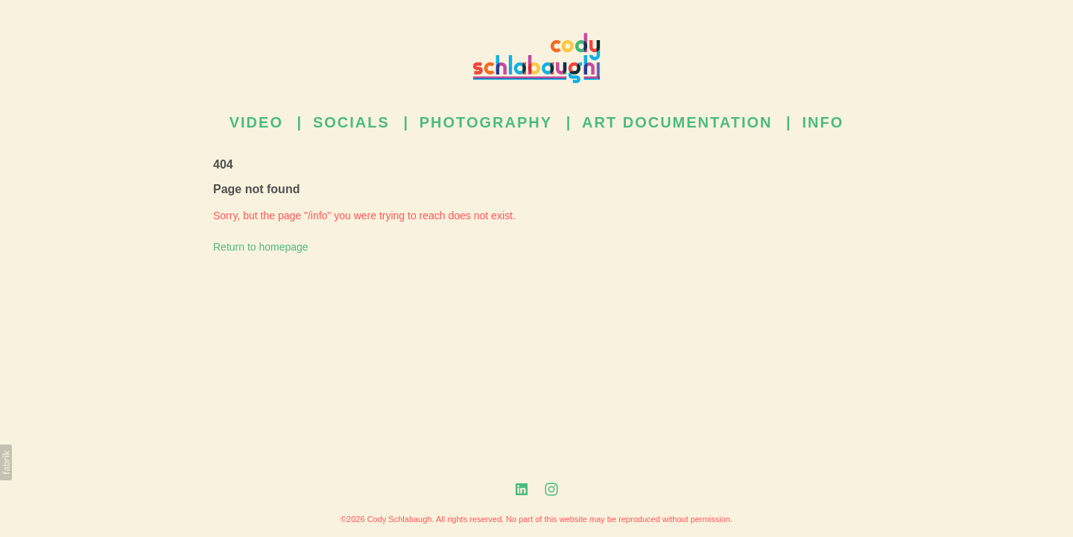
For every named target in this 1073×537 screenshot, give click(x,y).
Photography (486, 122)
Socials (351, 122)
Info (822, 122)
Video (256, 122)
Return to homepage (260, 246)
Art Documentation (677, 122)
